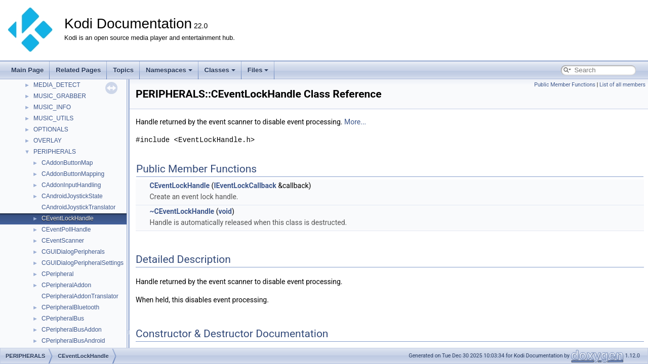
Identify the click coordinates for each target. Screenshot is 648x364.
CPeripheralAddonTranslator (80, 296)
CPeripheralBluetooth (70, 307)
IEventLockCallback (245, 185)
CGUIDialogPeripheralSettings (83, 262)
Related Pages (78, 70)
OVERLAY (47, 140)
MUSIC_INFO (52, 107)
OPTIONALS (50, 129)
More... (355, 122)
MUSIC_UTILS (53, 118)
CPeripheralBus (63, 318)
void (224, 211)
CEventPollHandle (66, 229)
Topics (123, 70)
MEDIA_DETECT (56, 84)
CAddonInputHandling (71, 185)
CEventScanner (63, 240)
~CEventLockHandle (181, 211)
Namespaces (169, 70)
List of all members (622, 84)
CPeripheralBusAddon (72, 329)
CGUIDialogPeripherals (73, 251)
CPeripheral (57, 274)
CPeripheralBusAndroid (73, 340)
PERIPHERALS (54, 151)
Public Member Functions (564, 84)
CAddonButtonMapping (73, 173)
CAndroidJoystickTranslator (78, 207)
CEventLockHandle (68, 218)
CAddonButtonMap (67, 162)
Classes (220, 70)
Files (258, 70)
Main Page (27, 70)
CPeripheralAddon (66, 285)
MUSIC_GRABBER (59, 96)
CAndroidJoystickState (72, 196)
